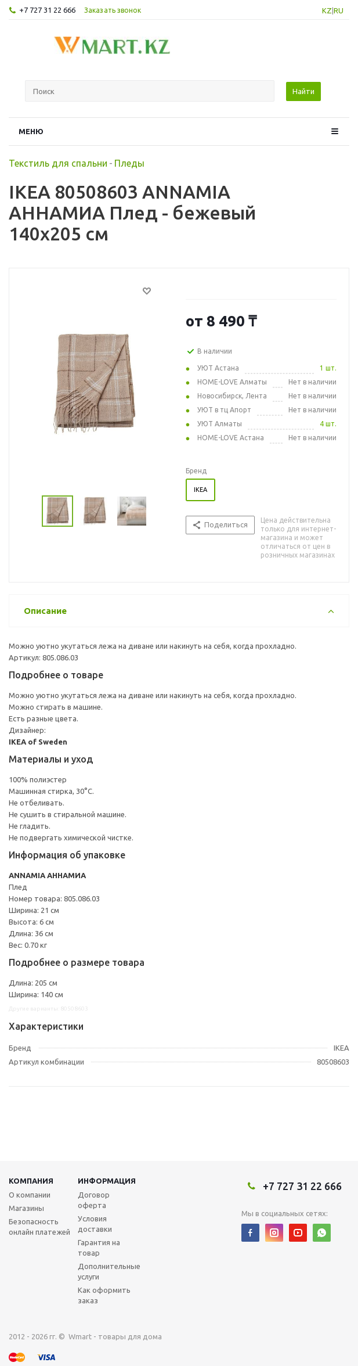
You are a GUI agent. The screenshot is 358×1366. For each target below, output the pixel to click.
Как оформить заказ (104, 1295)
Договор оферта (94, 1200)
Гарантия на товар (99, 1247)
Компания (31, 1181)
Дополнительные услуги (109, 1271)
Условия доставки (95, 1223)
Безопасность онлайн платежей (39, 1226)
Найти (303, 91)
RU (338, 10)
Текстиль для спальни (58, 163)
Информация (107, 1181)
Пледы (129, 163)
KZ (327, 10)
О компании (29, 1195)
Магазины (26, 1208)
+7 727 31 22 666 (47, 10)
